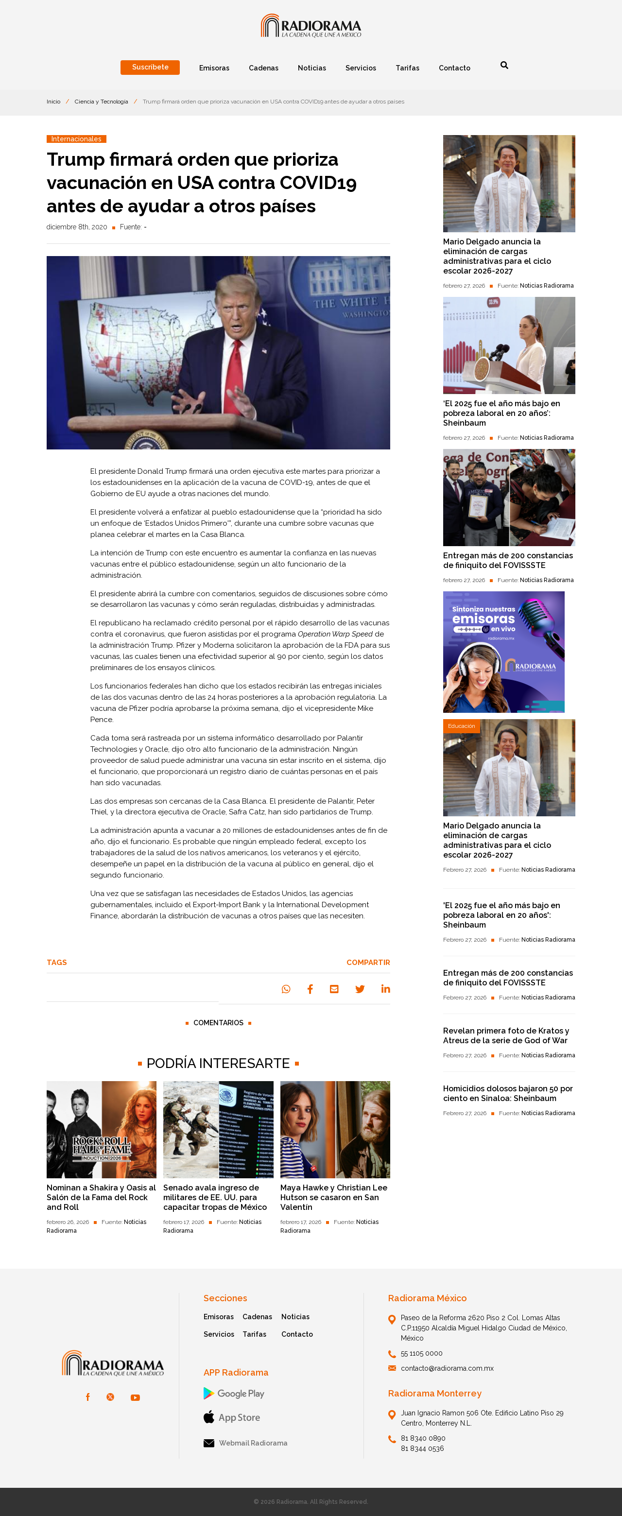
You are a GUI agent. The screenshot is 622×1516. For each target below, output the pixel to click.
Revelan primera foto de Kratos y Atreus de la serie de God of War (506, 1035)
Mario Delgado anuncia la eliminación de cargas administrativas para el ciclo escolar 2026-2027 (497, 256)
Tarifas (254, 1334)
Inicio (53, 101)
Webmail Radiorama (246, 1443)
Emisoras (219, 1317)
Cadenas (257, 1317)
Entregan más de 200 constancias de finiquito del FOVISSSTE (508, 560)
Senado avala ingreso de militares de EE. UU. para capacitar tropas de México (215, 1197)
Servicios (219, 1334)
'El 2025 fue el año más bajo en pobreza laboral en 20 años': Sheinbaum (501, 915)
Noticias (295, 1317)
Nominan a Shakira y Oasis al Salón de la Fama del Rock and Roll (101, 1197)
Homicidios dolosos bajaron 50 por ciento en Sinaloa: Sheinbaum (508, 1093)
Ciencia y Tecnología (101, 101)
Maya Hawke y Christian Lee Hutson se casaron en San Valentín (333, 1197)
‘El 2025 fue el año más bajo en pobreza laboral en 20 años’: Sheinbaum (501, 413)
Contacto (297, 1334)
